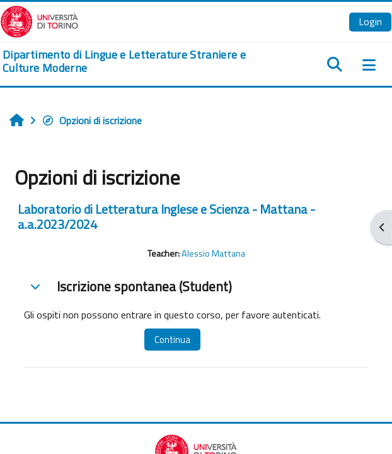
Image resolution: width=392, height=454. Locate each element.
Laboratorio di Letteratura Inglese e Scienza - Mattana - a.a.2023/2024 (166, 216)
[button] (35, 286)
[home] (131, 61)
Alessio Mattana (213, 253)
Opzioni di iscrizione (92, 120)
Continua (172, 339)
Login (370, 21)
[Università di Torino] (39, 20)
